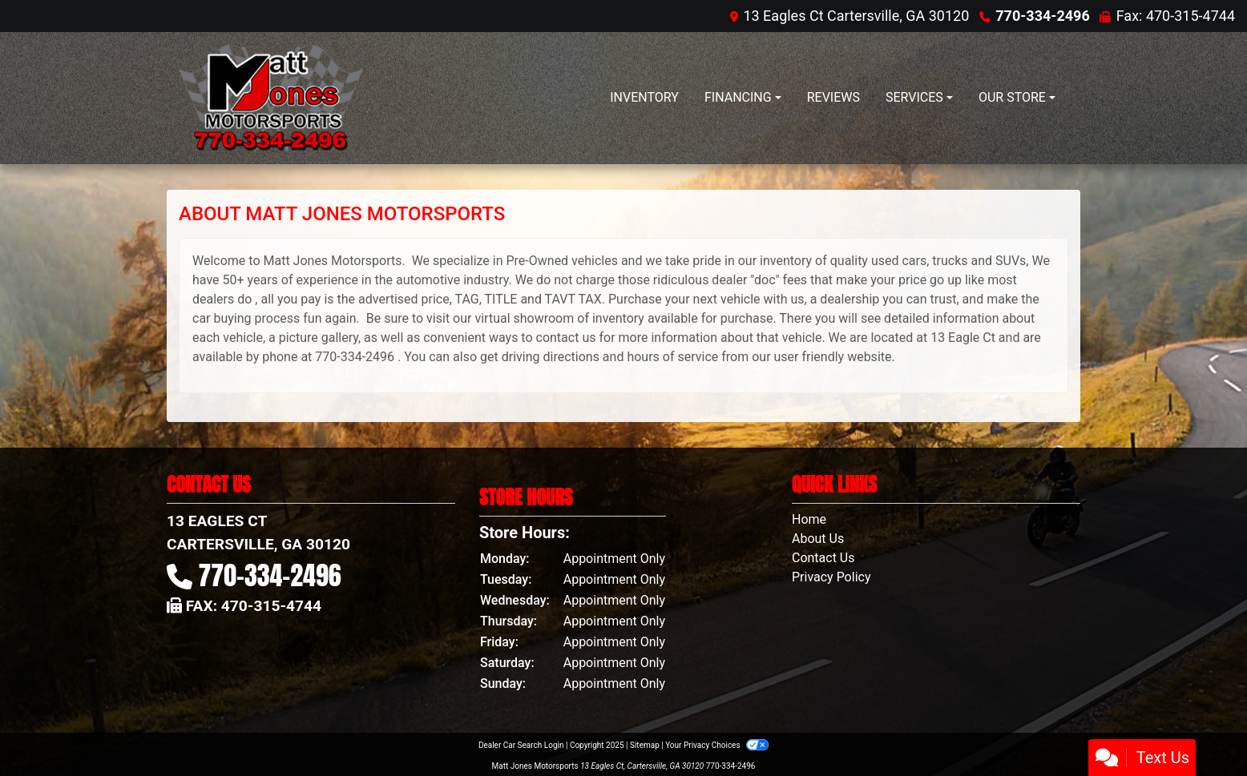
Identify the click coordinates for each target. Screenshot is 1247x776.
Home (809, 519)
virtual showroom (524, 318)
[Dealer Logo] (271, 98)
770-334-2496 (1042, 15)
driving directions (550, 356)
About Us (818, 538)
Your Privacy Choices (717, 745)
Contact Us (823, 557)
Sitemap (645, 745)
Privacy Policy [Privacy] (831, 577)
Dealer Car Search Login (521, 745)
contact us (566, 337)
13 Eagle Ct (962, 337)
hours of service (672, 356)
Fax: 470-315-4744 (1175, 15)
